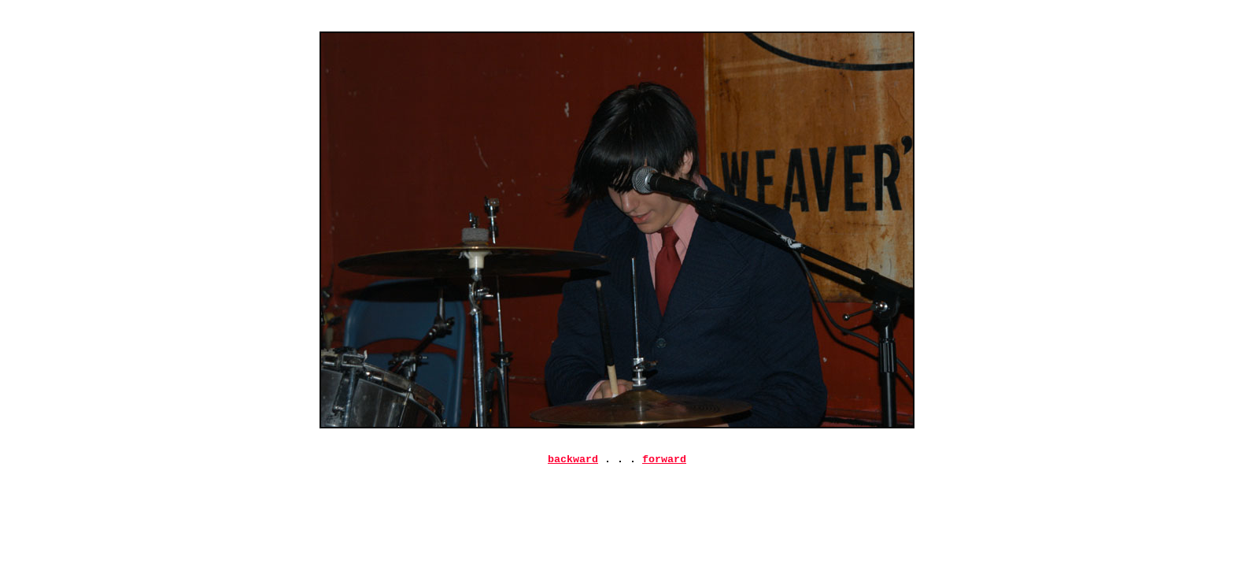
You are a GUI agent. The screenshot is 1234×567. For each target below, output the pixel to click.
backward (573, 461)
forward (664, 461)
